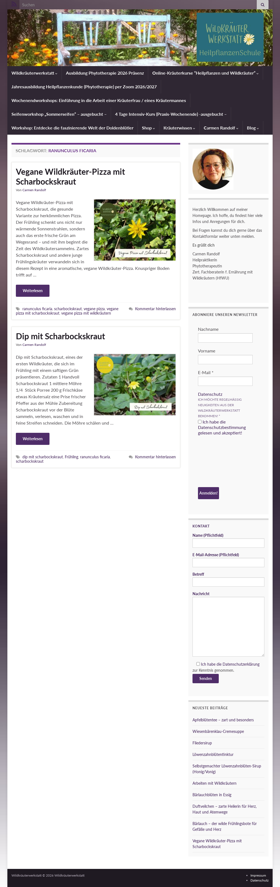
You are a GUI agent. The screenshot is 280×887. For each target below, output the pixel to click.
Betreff (228, 579)
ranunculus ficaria (37, 308)
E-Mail (206, 372)
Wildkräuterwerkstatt (34, 72)
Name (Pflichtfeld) (228, 540)
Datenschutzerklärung (241, 664)
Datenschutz (210, 394)
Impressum (258, 875)
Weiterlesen (33, 290)
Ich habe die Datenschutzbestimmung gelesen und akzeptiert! (222, 427)
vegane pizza (94, 308)
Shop (148, 127)
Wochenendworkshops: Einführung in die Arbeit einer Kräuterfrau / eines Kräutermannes (98, 100)
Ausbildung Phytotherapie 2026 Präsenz (105, 72)
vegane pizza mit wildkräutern (86, 313)
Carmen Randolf (221, 127)
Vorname (206, 350)
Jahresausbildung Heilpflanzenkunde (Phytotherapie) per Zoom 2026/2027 (84, 86)
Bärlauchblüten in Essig (211, 794)
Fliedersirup (202, 743)
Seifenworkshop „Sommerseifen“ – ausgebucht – (59, 114)
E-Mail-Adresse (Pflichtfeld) (228, 559)
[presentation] (220, 462)
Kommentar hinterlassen (155, 308)
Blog (253, 127)
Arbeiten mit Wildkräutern (214, 783)
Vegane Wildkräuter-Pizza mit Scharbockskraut (70, 176)
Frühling (71, 456)
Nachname (208, 329)
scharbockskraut (68, 308)
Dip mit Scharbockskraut (60, 336)
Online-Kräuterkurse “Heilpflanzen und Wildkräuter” (205, 72)
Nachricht (228, 624)
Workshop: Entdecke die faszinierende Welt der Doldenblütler (72, 127)
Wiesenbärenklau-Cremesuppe (218, 731)
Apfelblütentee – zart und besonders (223, 719)
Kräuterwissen (179, 127)
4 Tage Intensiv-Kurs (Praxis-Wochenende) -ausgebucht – (171, 114)
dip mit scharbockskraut (42, 456)
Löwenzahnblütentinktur (213, 754)
